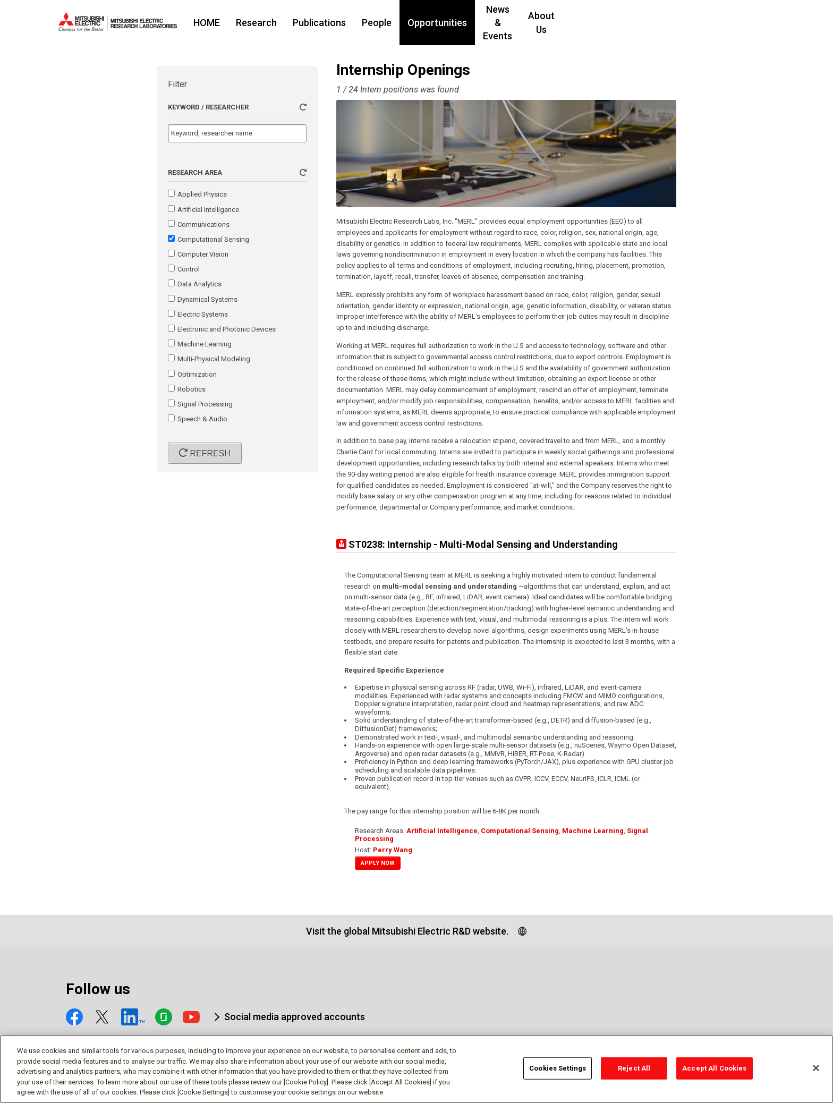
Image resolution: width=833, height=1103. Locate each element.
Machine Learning (593, 831)
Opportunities (502, 22)
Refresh (209, 453)
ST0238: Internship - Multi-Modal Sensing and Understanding (483, 544)
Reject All (634, 1072)
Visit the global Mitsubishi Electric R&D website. (407, 931)
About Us (646, 22)
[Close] (816, 1071)
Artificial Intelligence (442, 831)
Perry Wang (392, 850)
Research (321, 22)
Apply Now (378, 863)
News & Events (579, 22)
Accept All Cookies (714, 1072)
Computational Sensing (520, 831)
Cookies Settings (557, 1072)
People (441, 22)
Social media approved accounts (294, 1016)
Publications (384, 22)
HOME (271, 22)
